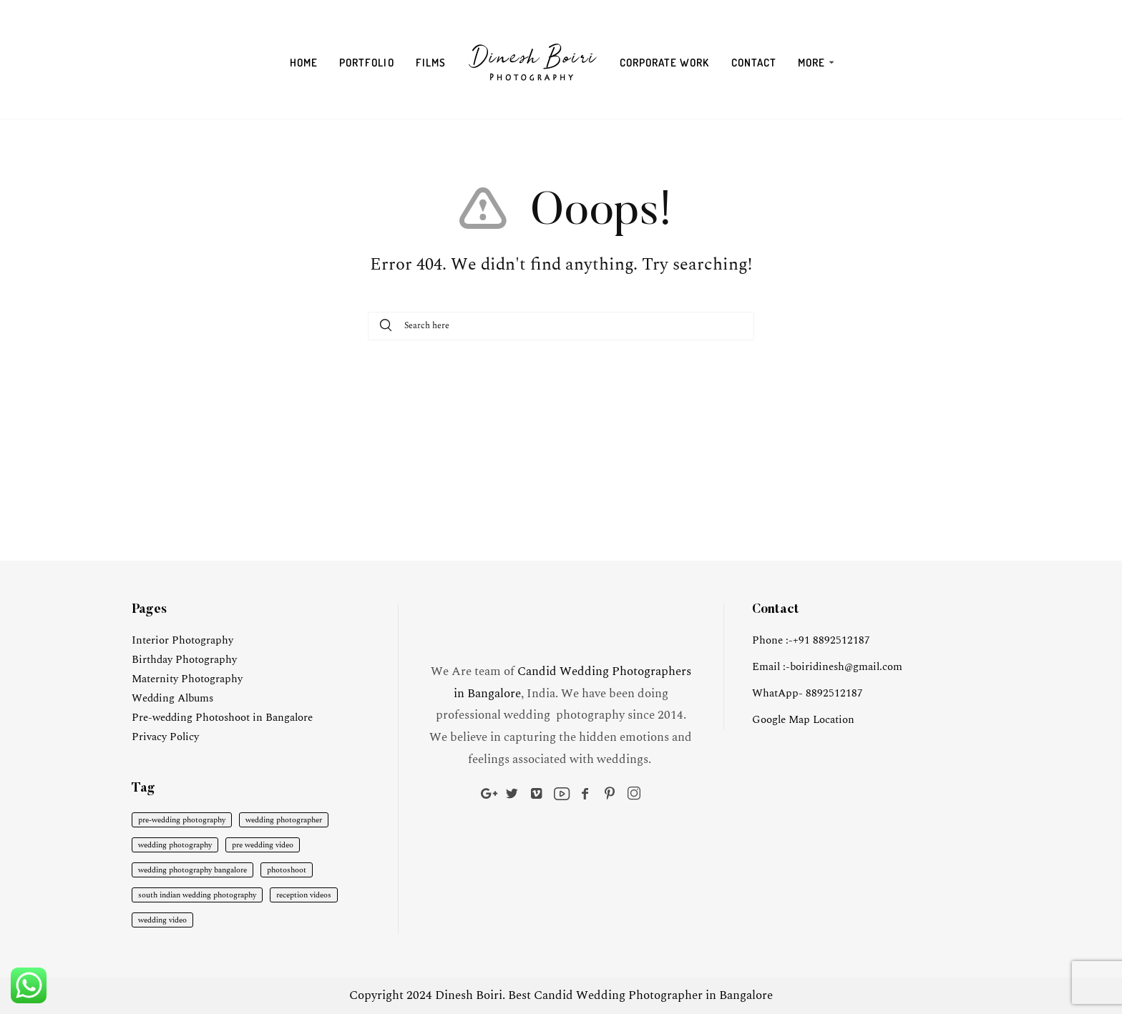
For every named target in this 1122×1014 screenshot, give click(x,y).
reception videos (303, 895)
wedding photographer (283, 820)
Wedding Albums (172, 698)
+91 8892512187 (831, 640)
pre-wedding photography (181, 820)
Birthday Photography (184, 659)
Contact (753, 62)
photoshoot (286, 870)
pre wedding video (262, 845)
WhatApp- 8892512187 (807, 693)
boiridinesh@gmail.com (846, 667)
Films (431, 62)
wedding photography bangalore (192, 870)
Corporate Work (665, 62)
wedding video (162, 920)
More (811, 62)
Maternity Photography (187, 679)
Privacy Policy (165, 737)
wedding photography (175, 845)
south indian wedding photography (197, 895)
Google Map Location (803, 720)
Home (304, 62)
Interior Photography (182, 640)
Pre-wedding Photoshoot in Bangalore (222, 717)
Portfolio (366, 62)
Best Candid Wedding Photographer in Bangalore (640, 995)
